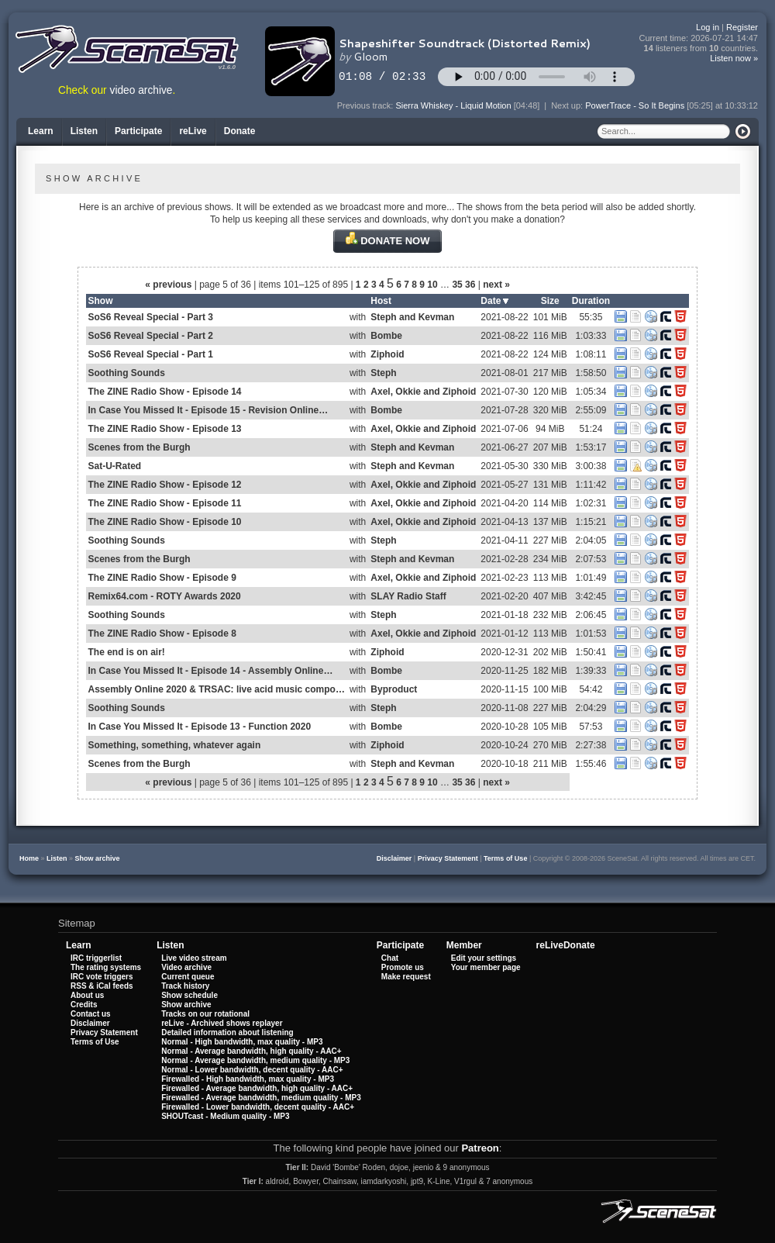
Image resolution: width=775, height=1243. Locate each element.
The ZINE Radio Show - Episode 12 (165, 484)
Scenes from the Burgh (139, 447)
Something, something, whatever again (174, 745)
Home (29, 858)
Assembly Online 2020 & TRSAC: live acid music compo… (216, 689)
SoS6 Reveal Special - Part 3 (150, 317)
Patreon (479, 1148)
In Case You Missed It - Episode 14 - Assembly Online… (210, 670)
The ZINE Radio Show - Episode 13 (165, 428)
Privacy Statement (448, 858)
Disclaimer (394, 858)
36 (470, 284)
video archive (141, 90)
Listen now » (734, 58)
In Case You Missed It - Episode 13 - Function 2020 (200, 726)
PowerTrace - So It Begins (634, 105)
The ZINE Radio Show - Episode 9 (162, 577)
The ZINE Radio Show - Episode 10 (165, 521)
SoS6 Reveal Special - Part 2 (150, 335)
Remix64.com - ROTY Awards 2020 (164, 596)
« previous (168, 284)
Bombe (386, 335)
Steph (383, 373)
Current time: (699, 38)
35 (457, 284)
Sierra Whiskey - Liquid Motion (453, 105)
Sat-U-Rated (115, 466)
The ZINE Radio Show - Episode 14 (165, 391)
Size (550, 300)
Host (380, 300)
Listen (56, 858)
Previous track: (366, 105)
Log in (707, 27)
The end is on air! (126, 652)
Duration (591, 300)
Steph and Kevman (412, 317)
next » (496, 284)
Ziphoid (387, 354)
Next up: (568, 105)
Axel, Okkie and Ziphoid (423, 391)
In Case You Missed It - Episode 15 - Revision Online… (208, 410)
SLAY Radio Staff (408, 596)
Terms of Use (505, 858)
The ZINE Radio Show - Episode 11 (165, 503)
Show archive (97, 858)
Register (742, 27)
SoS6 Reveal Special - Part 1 (150, 354)
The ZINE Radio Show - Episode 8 (162, 633)
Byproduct (393, 689)
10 (432, 284)
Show (100, 300)
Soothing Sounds (126, 373)
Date (494, 300)
